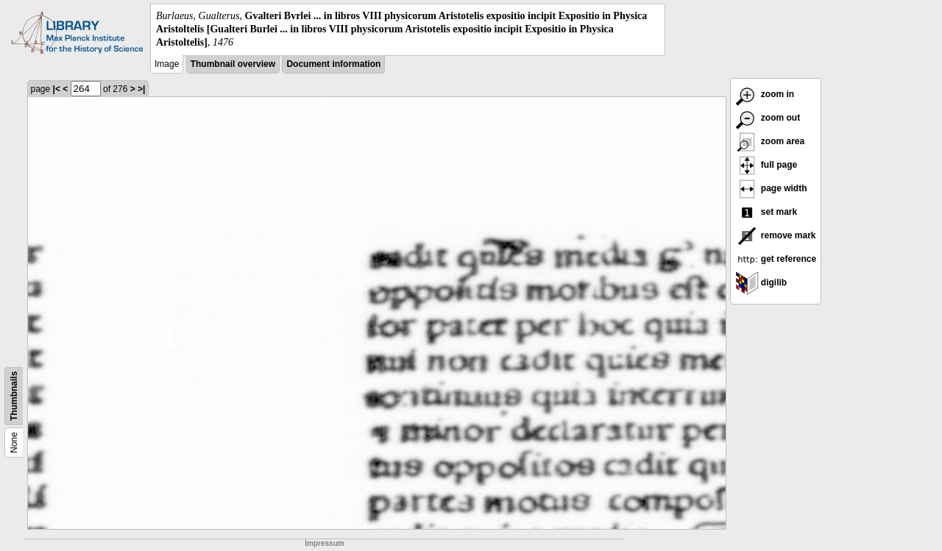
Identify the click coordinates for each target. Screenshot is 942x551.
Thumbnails (14, 395)
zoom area (770, 141)
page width (771, 188)
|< (56, 89)
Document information (333, 64)
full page (766, 165)
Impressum (324, 543)
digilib (761, 282)
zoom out (768, 118)
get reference (776, 259)
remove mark (775, 235)
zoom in (765, 94)
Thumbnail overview (233, 64)
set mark (766, 212)
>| (141, 89)
